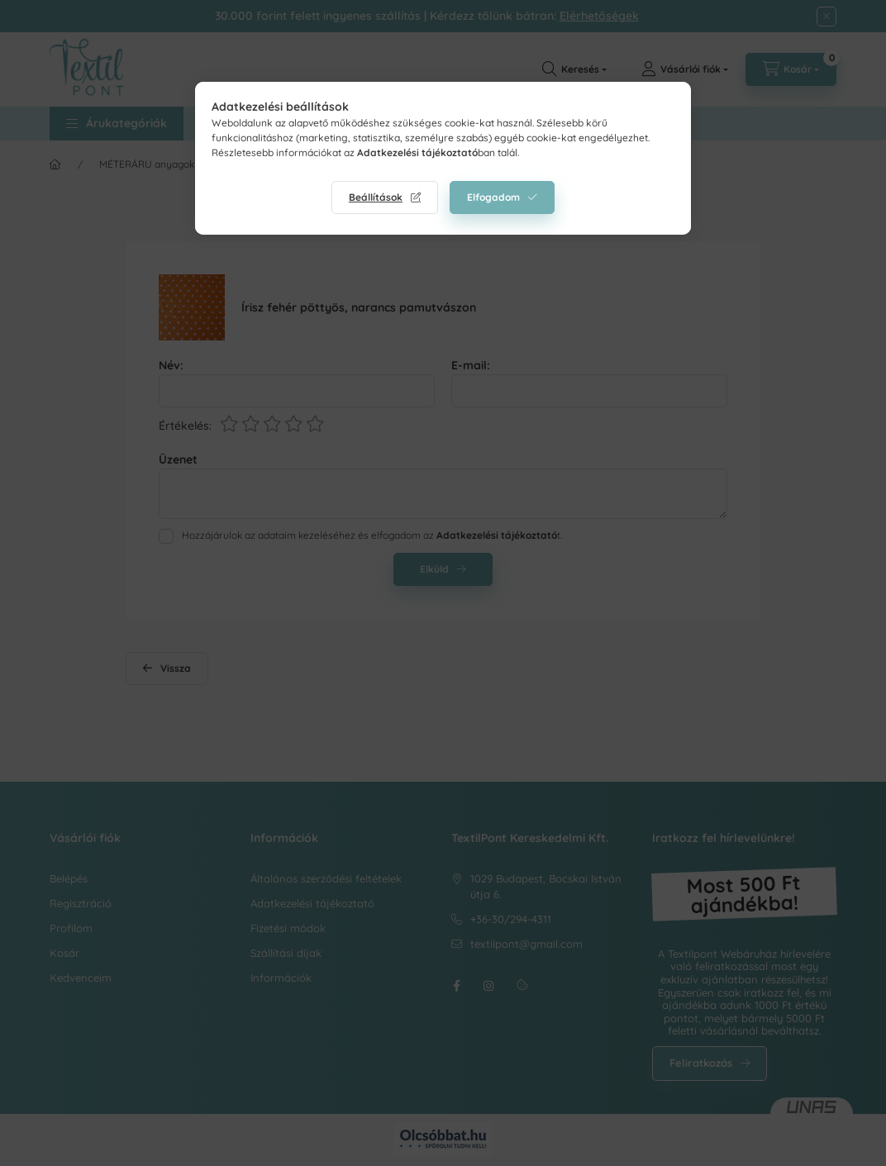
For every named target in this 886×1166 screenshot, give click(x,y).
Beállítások (376, 197)
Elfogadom (493, 197)
